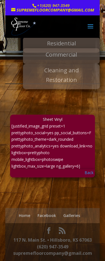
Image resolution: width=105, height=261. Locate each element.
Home (24, 215)
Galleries (71, 215)
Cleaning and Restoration (61, 75)
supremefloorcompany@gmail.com (52, 253)
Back (89, 172)
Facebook (47, 215)
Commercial (61, 54)
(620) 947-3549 (52, 247)
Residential (61, 43)
